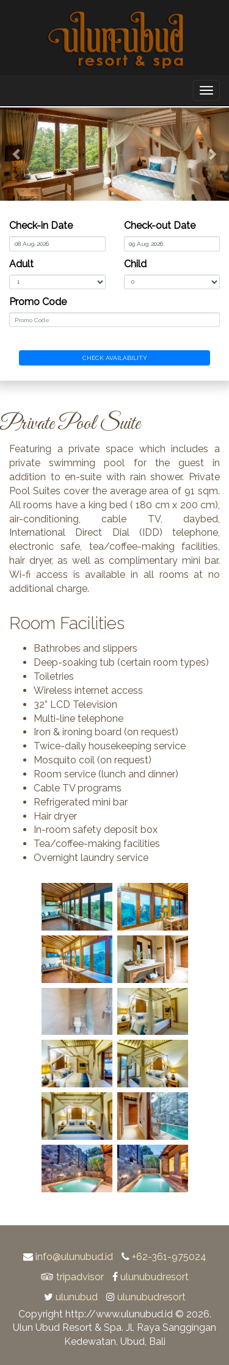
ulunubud (77, 1297)
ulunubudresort (154, 1277)
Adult (21, 264)
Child (135, 264)
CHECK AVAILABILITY (114, 358)
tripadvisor (80, 1277)
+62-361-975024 (169, 1256)
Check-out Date (159, 225)
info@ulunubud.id (74, 1256)
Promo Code (38, 302)
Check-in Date (41, 225)
